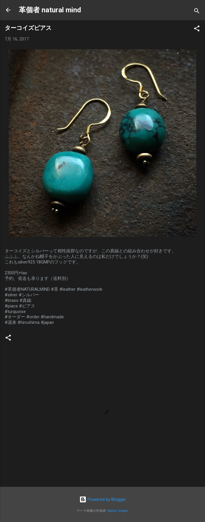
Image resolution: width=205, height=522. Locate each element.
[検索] (196, 12)
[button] (196, 29)
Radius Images (117, 511)
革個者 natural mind (50, 10)
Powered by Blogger (102, 499)
